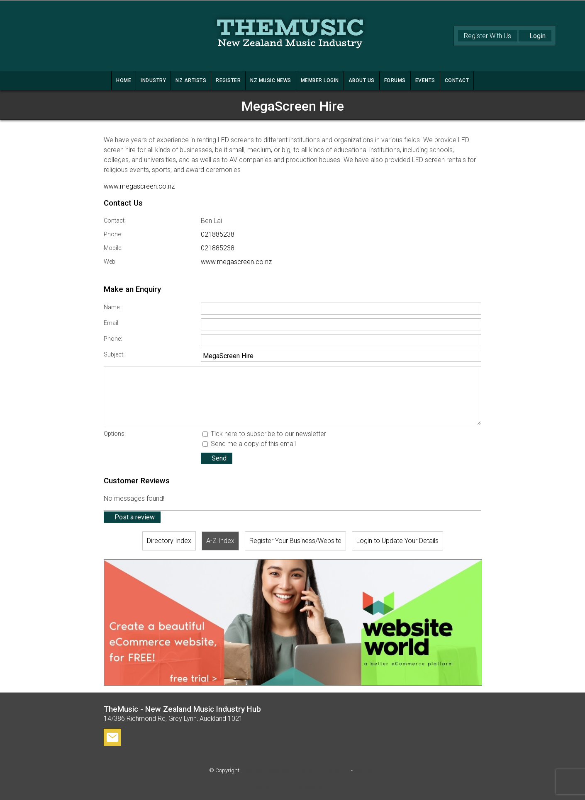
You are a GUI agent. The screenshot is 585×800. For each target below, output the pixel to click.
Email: (111, 323)
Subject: (114, 354)
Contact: (115, 220)
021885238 (217, 234)
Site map (365, 770)
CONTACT (457, 80)
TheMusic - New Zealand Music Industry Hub (295, 770)
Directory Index (169, 541)
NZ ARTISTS (191, 80)
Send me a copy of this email (249, 444)
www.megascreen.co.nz (139, 186)
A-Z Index (220, 541)
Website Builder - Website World (292, 787)
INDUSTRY (153, 80)
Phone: (113, 234)
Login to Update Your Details (397, 541)
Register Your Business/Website (295, 541)
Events (425, 80)
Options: (115, 433)
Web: (110, 261)
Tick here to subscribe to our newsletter (264, 434)
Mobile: (113, 248)
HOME (123, 80)
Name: (112, 307)
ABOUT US (362, 80)
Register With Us (487, 36)
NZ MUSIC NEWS (270, 80)
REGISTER (228, 80)
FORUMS (395, 80)
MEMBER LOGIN (320, 80)
